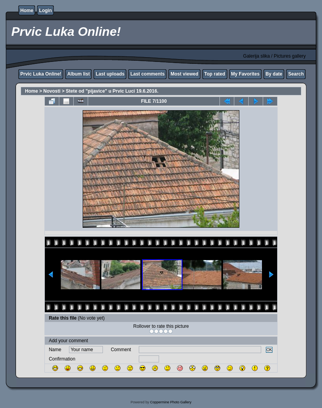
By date (273, 74)
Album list (78, 74)
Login (45, 10)
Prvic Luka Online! (40, 74)
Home (26, 10)
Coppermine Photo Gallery (170, 402)
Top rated (214, 74)
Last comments (147, 74)
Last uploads (110, 74)
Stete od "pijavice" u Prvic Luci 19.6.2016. (112, 91)
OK (269, 350)
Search (296, 74)
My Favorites (245, 74)
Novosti (51, 91)
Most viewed (184, 74)
